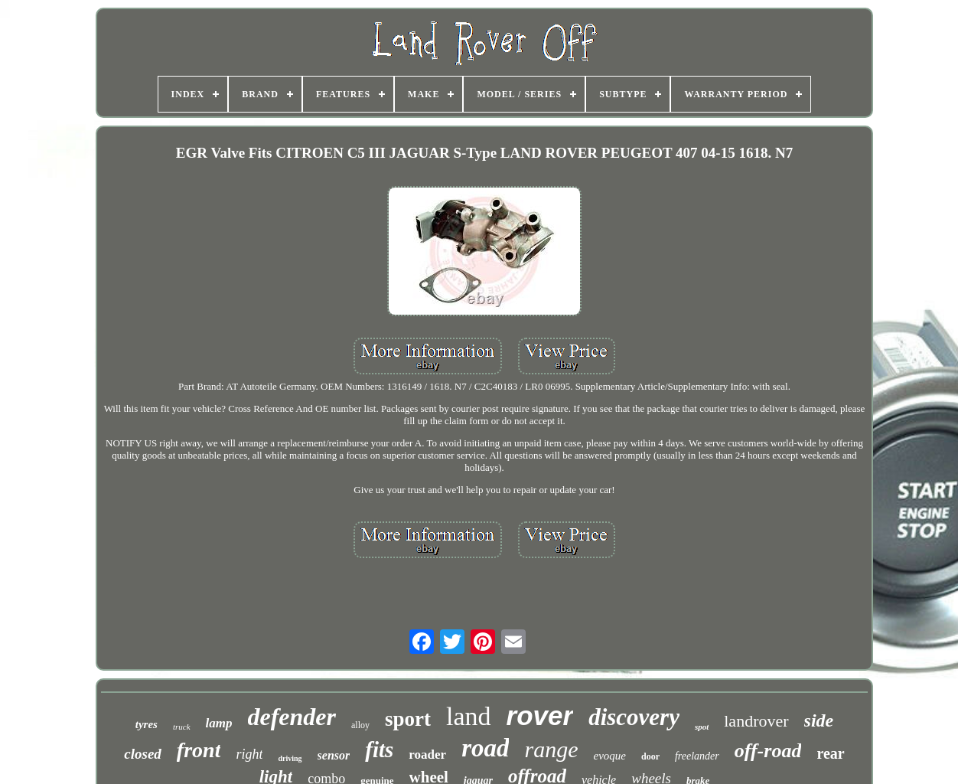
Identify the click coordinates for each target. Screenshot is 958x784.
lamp (219, 723)
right (249, 754)
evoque (609, 756)
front (199, 750)
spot (702, 726)
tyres (146, 724)
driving (289, 758)
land (468, 716)
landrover (756, 720)
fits (379, 749)
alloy (360, 725)
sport (408, 718)
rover (540, 715)
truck (182, 726)
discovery (633, 717)
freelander (697, 756)
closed (142, 754)
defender (292, 716)
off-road (768, 751)
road (485, 748)
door (650, 756)
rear (830, 753)
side (819, 720)
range (551, 749)
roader (427, 754)
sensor (334, 755)
